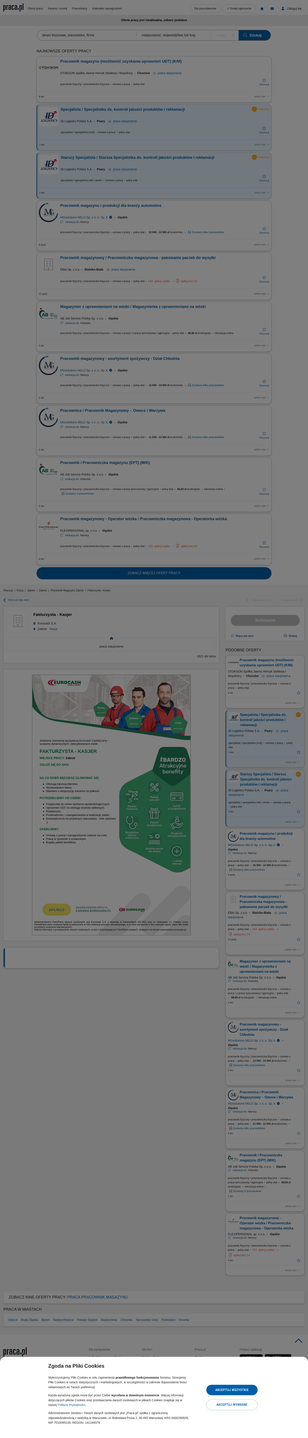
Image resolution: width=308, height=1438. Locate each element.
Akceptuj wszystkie (232, 1390)
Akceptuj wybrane (231, 1404)
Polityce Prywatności (71, 1405)
